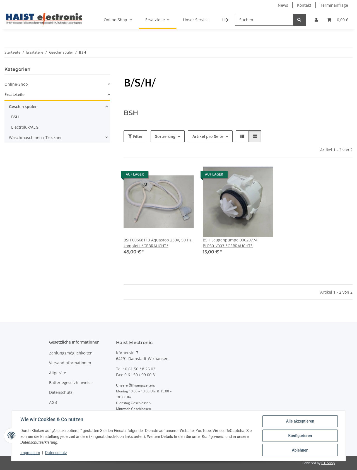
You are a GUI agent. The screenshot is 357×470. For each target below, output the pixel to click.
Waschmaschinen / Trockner (35, 137)
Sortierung (165, 136)
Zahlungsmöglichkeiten (71, 353)
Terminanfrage (334, 5)
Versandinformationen (70, 362)
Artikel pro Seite (207, 136)
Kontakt (304, 5)
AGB (53, 402)
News (283, 5)
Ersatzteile (14, 94)
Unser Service (196, 19)
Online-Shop (16, 84)
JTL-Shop (328, 463)
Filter (135, 136)
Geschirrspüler (23, 106)
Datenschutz (56, 452)
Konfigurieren (300, 435)
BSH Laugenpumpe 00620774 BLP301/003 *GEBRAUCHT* (230, 242)
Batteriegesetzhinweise (71, 382)
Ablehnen (300, 450)
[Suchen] (264, 20)
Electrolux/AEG (24, 127)
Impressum (30, 452)
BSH (15, 116)
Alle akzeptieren (300, 421)
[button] (316, 19)
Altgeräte (57, 372)
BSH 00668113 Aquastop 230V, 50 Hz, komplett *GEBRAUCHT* (158, 242)
